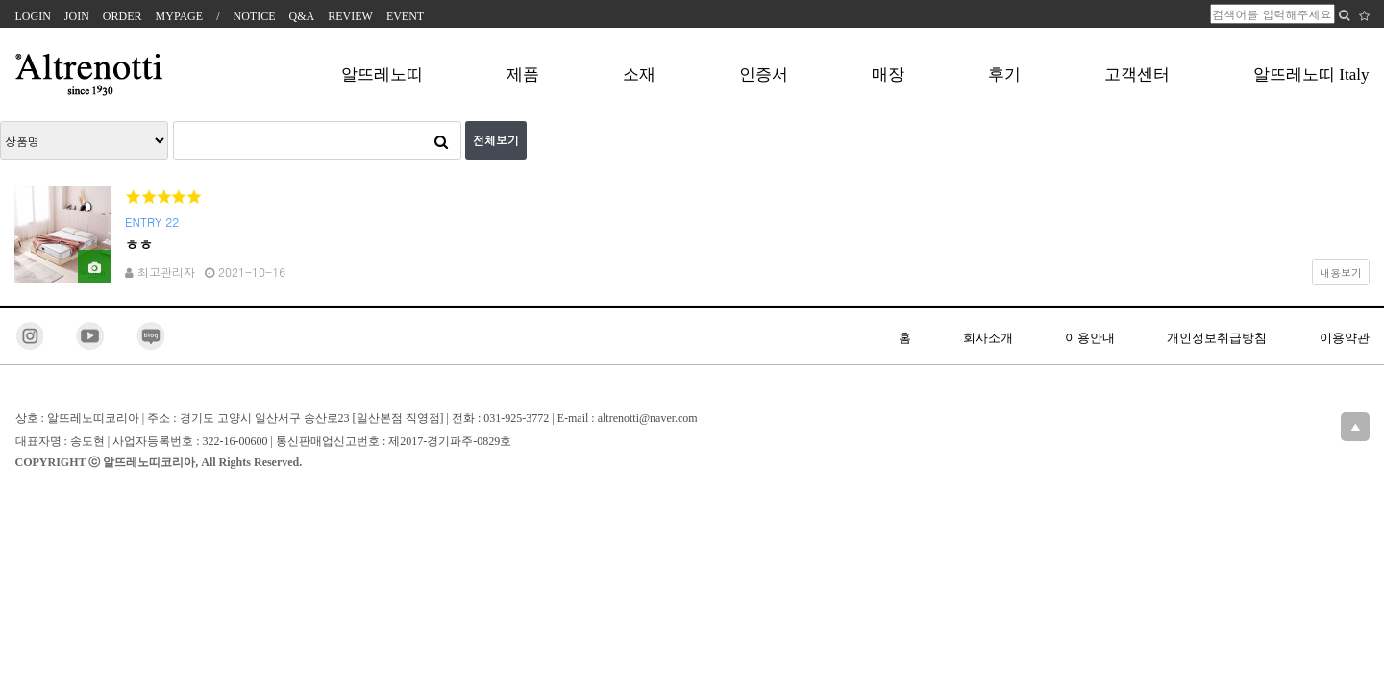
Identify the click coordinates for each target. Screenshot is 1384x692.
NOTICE (255, 16)
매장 (888, 74)
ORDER (122, 16)
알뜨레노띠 (382, 74)
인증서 (763, 74)
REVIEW (350, 16)
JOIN (76, 16)
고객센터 (1137, 74)
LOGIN (33, 16)
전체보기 (496, 140)
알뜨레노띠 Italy (1311, 74)
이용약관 (1345, 338)
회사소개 (988, 338)
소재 (639, 74)
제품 (523, 74)
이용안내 (1090, 338)
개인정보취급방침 (1217, 338)
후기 (1004, 74)
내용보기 (1341, 272)
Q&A (302, 16)
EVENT (405, 16)
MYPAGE (180, 16)
